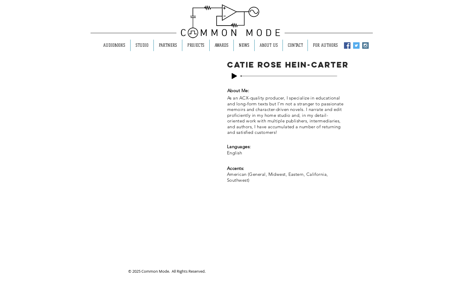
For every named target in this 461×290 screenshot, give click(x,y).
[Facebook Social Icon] (347, 45)
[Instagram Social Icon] (365, 45)
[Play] (234, 76)
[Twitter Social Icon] (356, 45)
